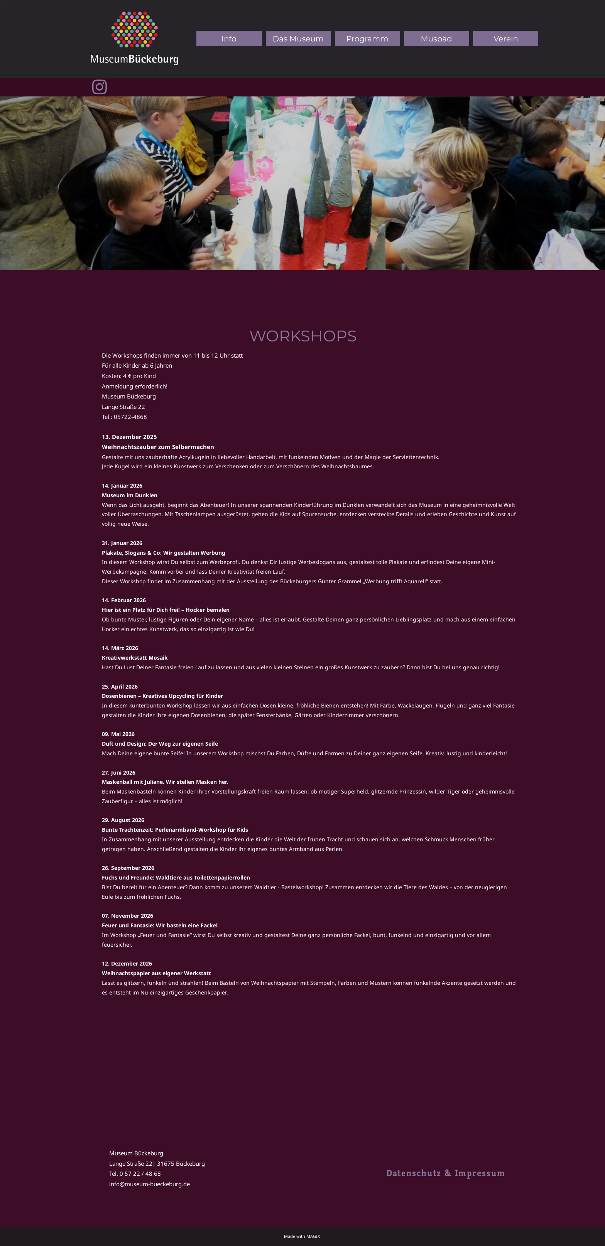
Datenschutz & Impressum (445, 1173)
